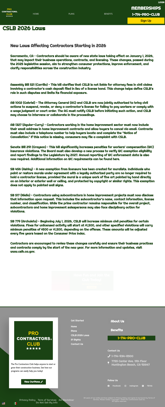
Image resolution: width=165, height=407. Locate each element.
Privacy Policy (27, 400)
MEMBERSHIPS (146, 8)
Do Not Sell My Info (47, 402)
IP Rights (76, 339)
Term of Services (47, 400)
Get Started (106, 297)
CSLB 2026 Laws (80, 335)
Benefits (108, 14)
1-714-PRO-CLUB (146, 14)
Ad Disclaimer (66, 400)
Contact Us (77, 344)
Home (36, 14)
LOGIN (161, 2)
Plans (72, 14)
